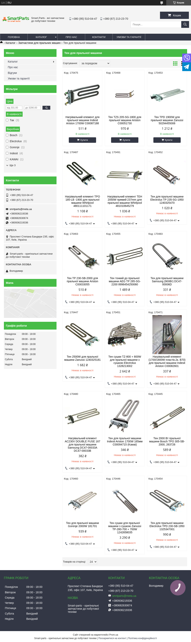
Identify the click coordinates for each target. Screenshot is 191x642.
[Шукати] (185, 24)
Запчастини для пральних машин (39, 42)
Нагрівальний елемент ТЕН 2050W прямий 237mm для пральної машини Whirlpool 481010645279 (124, 201)
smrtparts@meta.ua (21, 209)
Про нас (71, 37)
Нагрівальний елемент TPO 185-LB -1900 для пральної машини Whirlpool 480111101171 (82, 201)
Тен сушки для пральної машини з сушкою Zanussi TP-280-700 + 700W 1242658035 (124, 527)
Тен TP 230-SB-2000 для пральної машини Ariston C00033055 (82, 281)
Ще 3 (13, 165)
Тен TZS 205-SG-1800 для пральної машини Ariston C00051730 (124, 120)
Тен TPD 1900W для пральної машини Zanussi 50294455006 (167, 120)
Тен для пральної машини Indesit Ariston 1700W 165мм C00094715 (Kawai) (125, 441)
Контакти (98, 37)
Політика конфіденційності (142, 638)
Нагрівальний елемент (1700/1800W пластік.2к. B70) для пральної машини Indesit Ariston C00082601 (167, 361)
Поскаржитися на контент (112, 638)
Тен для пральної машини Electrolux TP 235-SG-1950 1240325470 (167, 199)
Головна (14, 37)
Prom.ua (113, 634)
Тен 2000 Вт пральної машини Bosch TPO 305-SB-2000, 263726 (167, 441)
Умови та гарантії (129, 37)
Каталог (41, 37)
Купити (84, 140)
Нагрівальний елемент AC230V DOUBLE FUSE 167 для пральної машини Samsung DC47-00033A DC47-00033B (82, 444)
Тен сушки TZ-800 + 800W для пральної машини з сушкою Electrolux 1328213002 (124, 361)
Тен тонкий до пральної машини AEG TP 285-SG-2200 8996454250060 (125, 281)
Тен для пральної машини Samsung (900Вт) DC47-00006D (166, 281)
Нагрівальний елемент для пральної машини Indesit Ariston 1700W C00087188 (82, 120)
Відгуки (12, 72)
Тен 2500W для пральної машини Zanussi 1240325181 (82, 358)
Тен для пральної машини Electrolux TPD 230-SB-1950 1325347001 (167, 526)
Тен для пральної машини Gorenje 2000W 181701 (82, 524)
